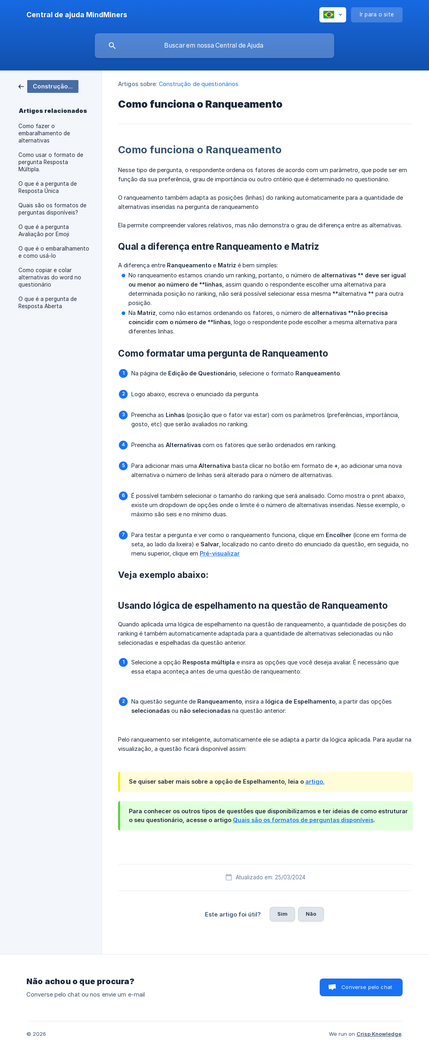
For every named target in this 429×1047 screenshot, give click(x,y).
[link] (48, 86)
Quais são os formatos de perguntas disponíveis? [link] (52, 209)
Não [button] (311, 914)
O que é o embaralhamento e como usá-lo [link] (53, 252)
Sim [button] (282, 914)
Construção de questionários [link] (199, 83)
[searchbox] (214, 45)
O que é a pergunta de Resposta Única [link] (47, 187)
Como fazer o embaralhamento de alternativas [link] (44, 133)
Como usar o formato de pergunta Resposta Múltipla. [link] (50, 162)
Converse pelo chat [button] (366, 987)
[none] (76, 14)
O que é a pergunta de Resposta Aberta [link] (47, 302)
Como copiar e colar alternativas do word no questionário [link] (49, 277)
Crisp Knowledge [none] (379, 1034)
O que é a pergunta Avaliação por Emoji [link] (43, 230)
